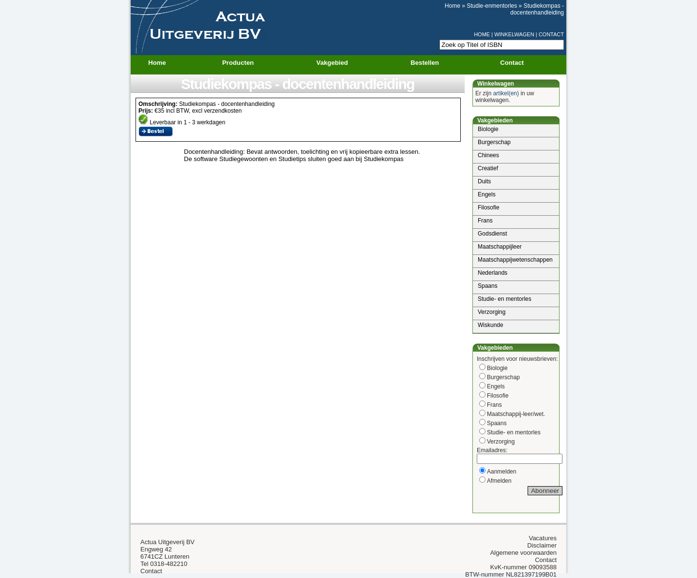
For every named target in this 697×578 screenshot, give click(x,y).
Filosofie (489, 207)
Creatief (488, 168)
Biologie (488, 129)
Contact (512, 62)
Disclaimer (542, 545)
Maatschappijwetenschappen (515, 259)
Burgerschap (494, 142)
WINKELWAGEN (514, 34)
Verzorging (491, 312)
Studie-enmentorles (492, 5)
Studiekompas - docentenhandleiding (537, 9)
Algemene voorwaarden (523, 552)
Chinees (488, 155)
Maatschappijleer (500, 246)
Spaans (488, 285)
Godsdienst (492, 233)
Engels (487, 194)
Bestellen (424, 62)
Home (452, 5)
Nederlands (492, 272)
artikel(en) (506, 93)
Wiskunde (490, 325)
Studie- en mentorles (504, 299)
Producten (244, 63)
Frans (485, 220)
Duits (484, 181)
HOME (482, 34)
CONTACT (551, 34)
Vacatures (543, 538)
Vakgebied (338, 63)
